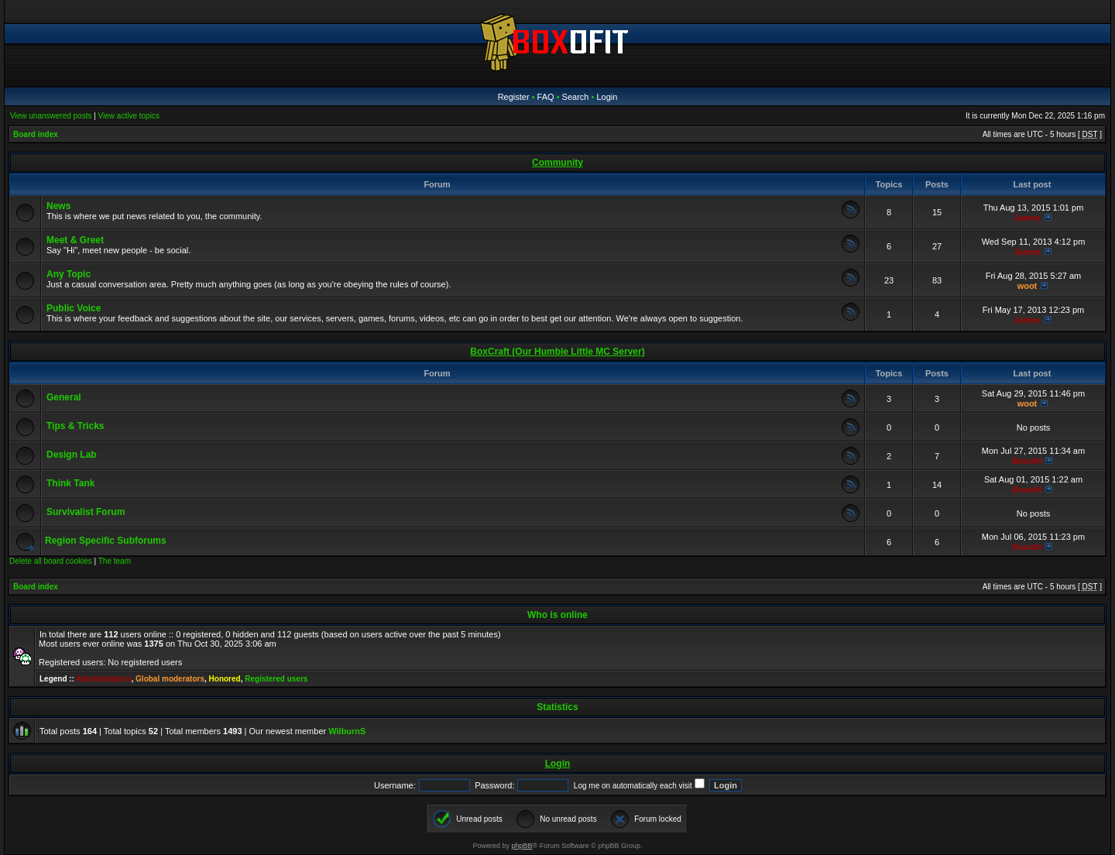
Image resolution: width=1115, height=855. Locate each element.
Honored (225, 679)
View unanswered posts (50, 116)
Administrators (103, 679)
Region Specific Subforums (105, 540)
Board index (35, 134)
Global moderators (170, 679)
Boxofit (1027, 460)
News (58, 206)
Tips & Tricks (75, 426)
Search (575, 96)
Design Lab (71, 454)
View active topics (129, 116)
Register (514, 96)
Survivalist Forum (85, 511)
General (63, 397)
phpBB (522, 846)
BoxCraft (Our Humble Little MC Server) (557, 351)
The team (114, 561)
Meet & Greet (75, 240)
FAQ (545, 96)
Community (557, 162)
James (1027, 217)
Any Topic (68, 274)
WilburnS (346, 731)
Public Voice (73, 308)
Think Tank (70, 483)
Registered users (276, 679)
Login (606, 96)
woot (1027, 285)
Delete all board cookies (50, 561)
